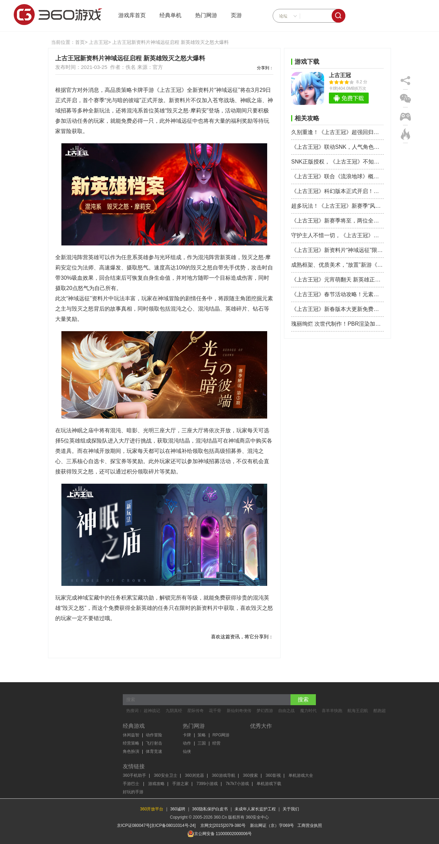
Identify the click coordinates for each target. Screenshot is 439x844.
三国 (202, 743)
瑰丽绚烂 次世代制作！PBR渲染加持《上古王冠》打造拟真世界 (337, 324)
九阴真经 (174, 710)
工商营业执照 (309, 825)
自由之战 (286, 710)
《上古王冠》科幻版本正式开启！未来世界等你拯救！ (337, 191)
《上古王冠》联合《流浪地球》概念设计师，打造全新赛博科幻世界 (337, 176)
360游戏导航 (223, 775)
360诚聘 (177, 809)
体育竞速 (154, 751)
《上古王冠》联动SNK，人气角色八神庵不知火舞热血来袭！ (337, 147)
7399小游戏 (207, 783)
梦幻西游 (265, 710)
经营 (216, 743)
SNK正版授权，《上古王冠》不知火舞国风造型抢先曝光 (337, 162)
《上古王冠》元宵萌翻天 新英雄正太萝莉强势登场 (337, 279)
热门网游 (206, 15)
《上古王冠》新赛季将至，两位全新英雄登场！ (337, 221)
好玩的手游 (133, 791)
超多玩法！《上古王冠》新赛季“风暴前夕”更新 (337, 206)
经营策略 (131, 743)
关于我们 (291, 809)
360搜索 (250, 775)
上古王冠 (98, 42)
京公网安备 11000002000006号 (219, 833)
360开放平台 (151, 809)
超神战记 (152, 710)
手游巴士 (131, 783)
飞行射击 (154, 743)
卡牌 (187, 735)
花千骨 (215, 710)
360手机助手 (134, 775)
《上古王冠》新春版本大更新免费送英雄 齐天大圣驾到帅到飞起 (337, 309)
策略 (202, 735)
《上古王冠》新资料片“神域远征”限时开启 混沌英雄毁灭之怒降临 (337, 250)
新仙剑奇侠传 (239, 710)
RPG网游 (220, 735)
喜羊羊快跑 (332, 710)
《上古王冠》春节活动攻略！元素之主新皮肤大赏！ (337, 294)
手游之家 (180, 783)
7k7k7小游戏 (237, 783)
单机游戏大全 (300, 775)
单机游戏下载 (269, 783)
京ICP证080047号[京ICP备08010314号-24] (156, 825)
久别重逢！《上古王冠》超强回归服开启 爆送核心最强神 (337, 132)
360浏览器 (194, 775)
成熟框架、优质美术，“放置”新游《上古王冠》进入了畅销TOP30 (337, 265)
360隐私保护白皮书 (210, 809)
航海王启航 (357, 710)
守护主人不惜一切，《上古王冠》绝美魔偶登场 (337, 235)
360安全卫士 (165, 775)
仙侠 (187, 751)
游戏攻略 (156, 783)
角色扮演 (131, 751)
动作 (187, 743)
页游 (236, 15)
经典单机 (170, 15)
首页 (80, 42)
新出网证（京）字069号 (272, 825)
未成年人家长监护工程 (255, 809)
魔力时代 (308, 710)
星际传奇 (195, 710)
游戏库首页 (132, 15)
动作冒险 (154, 735)
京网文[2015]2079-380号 (223, 825)
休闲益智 (131, 735)
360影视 (273, 775)
